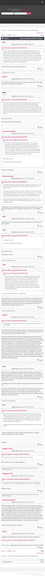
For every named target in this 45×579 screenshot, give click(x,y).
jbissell (4, 76)
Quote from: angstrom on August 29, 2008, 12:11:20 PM (15, 454)
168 (14, 35)
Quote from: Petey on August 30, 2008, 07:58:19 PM (14, 136)
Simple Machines (30, 573)
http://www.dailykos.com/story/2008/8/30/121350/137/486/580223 (18, 540)
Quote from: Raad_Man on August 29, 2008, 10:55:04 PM (16, 479)
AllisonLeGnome (7, 176)
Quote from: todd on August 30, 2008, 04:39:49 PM (14, 181)
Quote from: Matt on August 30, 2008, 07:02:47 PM (14, 270)
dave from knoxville (8, 131)
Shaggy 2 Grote (7, 448)
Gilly (3, 216)
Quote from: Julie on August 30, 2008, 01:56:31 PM (14, 99)
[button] (42, 2)
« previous (38, 32)
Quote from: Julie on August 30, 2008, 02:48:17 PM (14, 47)
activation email (25, 10)
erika (4, 366)
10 (11, 35)
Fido (3, 405)
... (6, 35)
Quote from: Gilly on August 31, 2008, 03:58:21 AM (14, 320)
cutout (4, 531)
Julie (3, 230)
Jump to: (42, 559)
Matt (3, 42)
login (22, 9)
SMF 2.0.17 (17, 573)
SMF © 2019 (23, 573)
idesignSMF (40, 573)
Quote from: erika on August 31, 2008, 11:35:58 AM (14, 410)
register (27, 9)
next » (42, 32)
